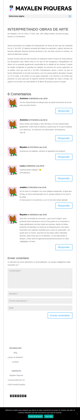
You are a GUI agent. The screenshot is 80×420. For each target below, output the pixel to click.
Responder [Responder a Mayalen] (64, 157)
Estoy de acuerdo (35, 416)
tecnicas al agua (62, 34)
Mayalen (13, 34)
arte (37, 34)
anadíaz (23, 187)
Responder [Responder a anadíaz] (64, 205)
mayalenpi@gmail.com (16, 380)
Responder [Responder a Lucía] (64, 178)
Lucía (22, 166)
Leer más (48, 416)
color (41, 34)
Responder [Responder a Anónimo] (64, 111)
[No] (77, 413)
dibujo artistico (49, 34)
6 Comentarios (19, 37)
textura (10, 37)
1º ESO (32, 34)
